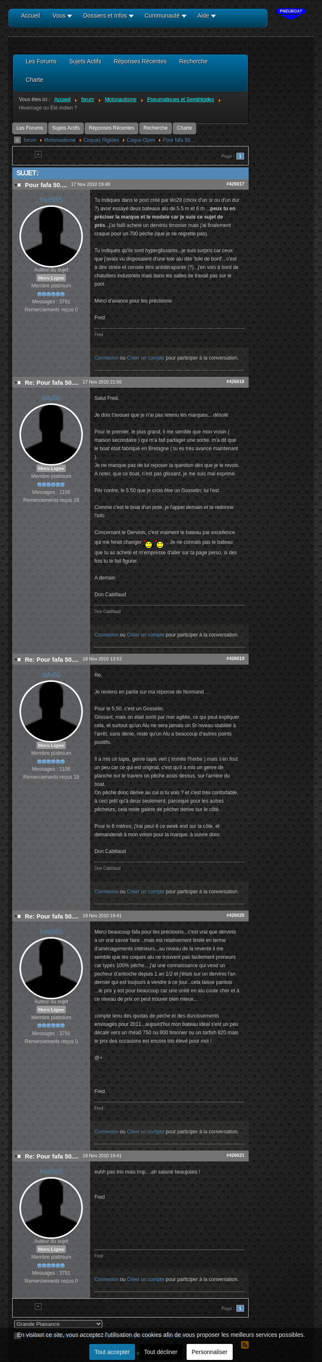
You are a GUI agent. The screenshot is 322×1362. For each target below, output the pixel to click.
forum (29, 140)
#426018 (235, 381)
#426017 (235, 183)
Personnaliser (210, 1352)
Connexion (106, 358)
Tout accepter (112, 1352)
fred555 (51, 200)
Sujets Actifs (66, 128)
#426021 (235, 1155)
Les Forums (29, 128)
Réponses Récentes (111, 128)
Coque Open (141, 140)
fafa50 (51, 398)
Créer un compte (145, 358)
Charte (184, 128)
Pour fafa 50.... (179, 140)
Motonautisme (59, 140)
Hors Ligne (51, 278)
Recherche (155, 128)
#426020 (235, 915)
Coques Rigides (101, 140)
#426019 (235, 658)
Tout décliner (160, 1352)
